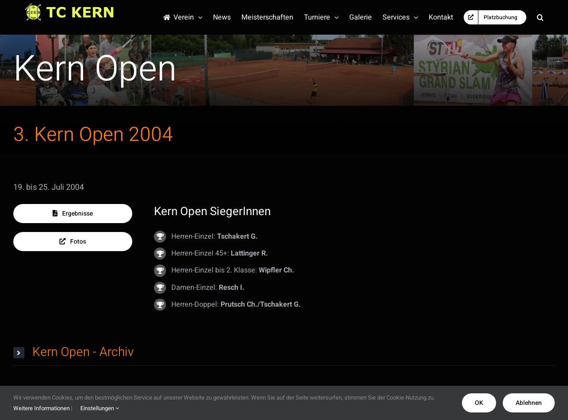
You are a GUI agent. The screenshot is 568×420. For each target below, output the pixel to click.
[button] (540, 17)
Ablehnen (529, 403)
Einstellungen (99, 408)
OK (479, 403)
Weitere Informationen (41, 408)
